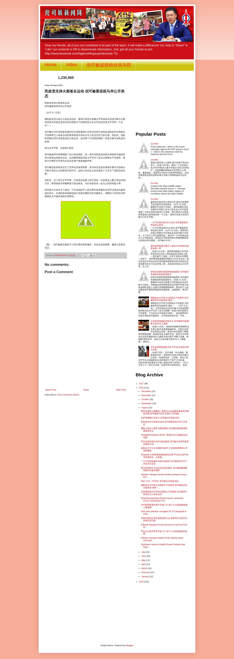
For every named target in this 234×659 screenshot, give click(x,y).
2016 (141, 387)
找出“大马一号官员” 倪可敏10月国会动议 (160, 481)
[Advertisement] (86, 363)
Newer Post (50, 390)
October (145, 399)
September (146, 403)
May (143, 560)
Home (51, 64)
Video (71, 64)
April (143, 564)
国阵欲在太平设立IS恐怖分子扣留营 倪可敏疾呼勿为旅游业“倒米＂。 (170, 299)
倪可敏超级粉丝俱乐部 (108, 64)
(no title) (154, 144)
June (143, 556)
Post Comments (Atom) (68, 395)
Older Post (121, 390)
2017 (141, 383)
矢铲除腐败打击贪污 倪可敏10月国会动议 (160, 418)
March (144, 568)
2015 (141, 581)
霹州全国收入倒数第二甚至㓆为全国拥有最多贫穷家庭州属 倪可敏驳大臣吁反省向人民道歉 (165, 412)
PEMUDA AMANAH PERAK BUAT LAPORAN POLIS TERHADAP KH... (162, 499)
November (146, 395)
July (143, 552)
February (145, 572)
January (145, 576)
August (144, 407)
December (146, 391)
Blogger (129, 645)
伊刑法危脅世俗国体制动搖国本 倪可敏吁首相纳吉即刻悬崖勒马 (170, 273)
